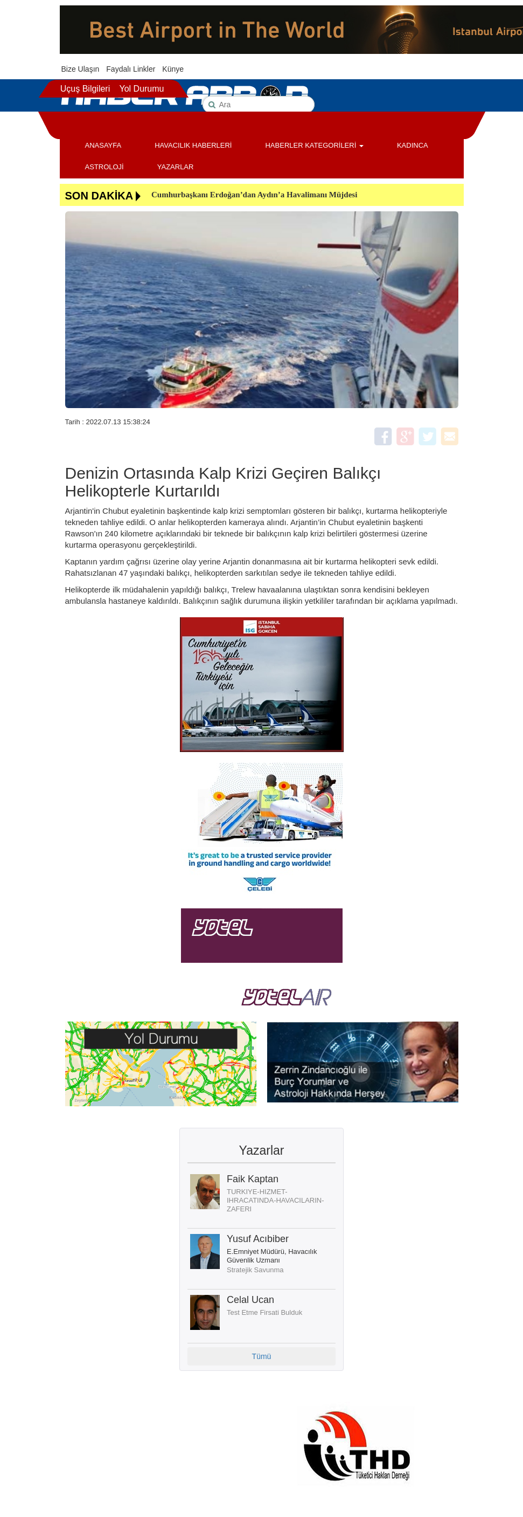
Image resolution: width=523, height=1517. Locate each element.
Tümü (261, 1356)
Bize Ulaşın (80, 69)
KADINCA (412, 145)
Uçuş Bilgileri (85, 88)
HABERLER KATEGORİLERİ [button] (314, 145)
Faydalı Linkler (130, 69)
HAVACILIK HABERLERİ (193, 145)
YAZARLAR (175, 167)
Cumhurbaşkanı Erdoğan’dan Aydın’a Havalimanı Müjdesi (254, 194)
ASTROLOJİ (104, 167)
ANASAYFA (103, 145)
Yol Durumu (141, 88)
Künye (173, 69)
